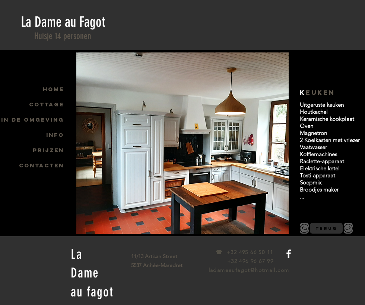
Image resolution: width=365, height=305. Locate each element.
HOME (53, 89)
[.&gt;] (348, 228)
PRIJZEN (48, 150)
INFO (55, 134)
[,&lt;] (304, 228)
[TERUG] (326, 228)
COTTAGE (46, 104)
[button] (182, 143)
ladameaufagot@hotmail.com (249, 270)
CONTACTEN (41, 165)
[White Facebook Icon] (288, 253)
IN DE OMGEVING (32, 119)
